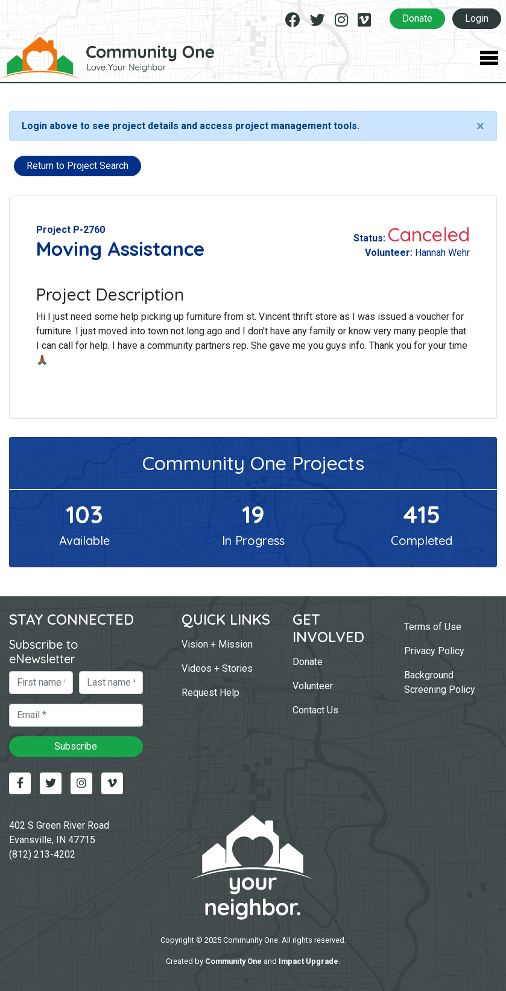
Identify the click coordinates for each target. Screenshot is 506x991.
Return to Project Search (77, 165)
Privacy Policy (434, 651)
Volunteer (313, 686)
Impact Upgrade (308, 961)
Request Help (210, 692)
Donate (417, 18)
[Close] (480, 126)
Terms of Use (432, 627)
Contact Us (315, 710)
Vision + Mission (217, 644)
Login (477, 18)
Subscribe (75, 746)
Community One (233, 961)
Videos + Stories (217, 668)
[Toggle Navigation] (489, 58)
